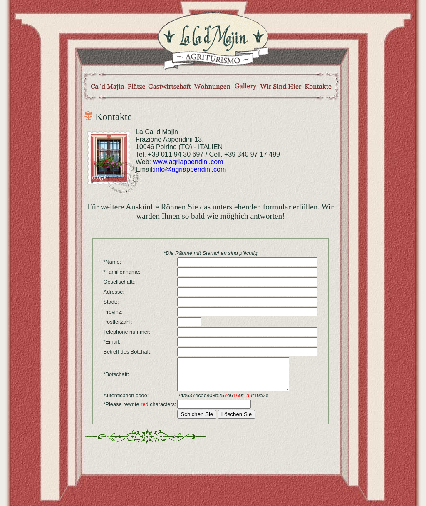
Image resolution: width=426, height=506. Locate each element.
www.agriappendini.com (188, 161)
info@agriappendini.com (190, 169)
